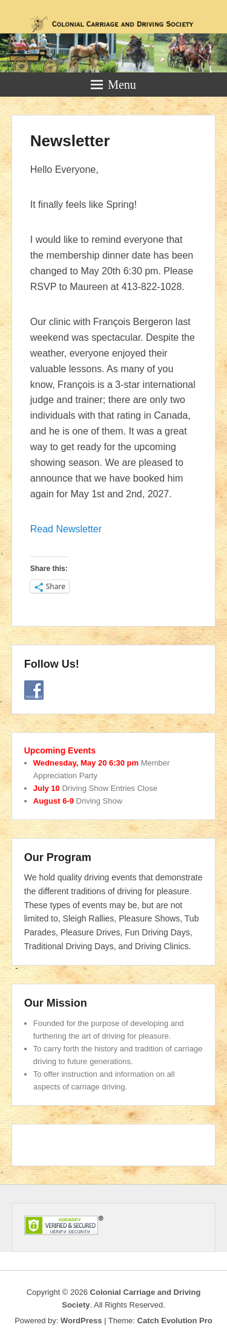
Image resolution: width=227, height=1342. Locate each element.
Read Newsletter (66, 529)
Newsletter (70, 141)
